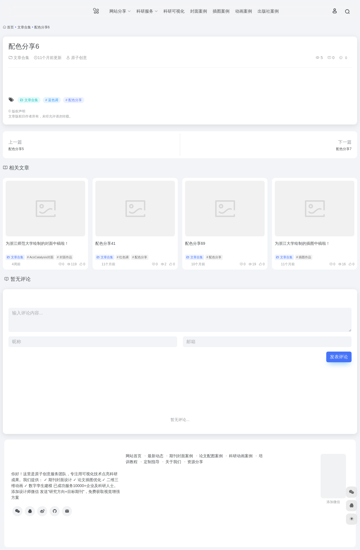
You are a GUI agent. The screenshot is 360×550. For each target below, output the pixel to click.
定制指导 (151, 462)
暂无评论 (20, 279)
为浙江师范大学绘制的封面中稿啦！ (37, 243)
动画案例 (243, 11)
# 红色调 (123, 257)
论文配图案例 (211, 456)
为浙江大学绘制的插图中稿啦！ (302, 243)
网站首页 (133, 456)
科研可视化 (173, 11)
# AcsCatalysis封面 (40, 257)
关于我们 (173, 462)
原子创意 (76, 57)
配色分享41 (105, 243)
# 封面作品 (64, 257)
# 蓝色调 (51, 100)
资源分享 (195, 462)
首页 (10, 27)
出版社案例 (268, 11)
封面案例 (198, 11)
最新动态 (155, 456)
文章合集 (24, 27)
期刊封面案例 (181, 456)
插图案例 (221, 11)
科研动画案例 (241, 456)
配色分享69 (195, 243)
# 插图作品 (303, 257)
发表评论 (339, 356)
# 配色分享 (74, 100)
